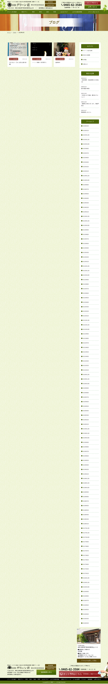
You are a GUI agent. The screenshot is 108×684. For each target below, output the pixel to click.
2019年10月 (86, 438)
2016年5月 (86, 609)
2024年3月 (86, 203)
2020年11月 (86, 379)
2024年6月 (86, 194)
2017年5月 (86, 560)
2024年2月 (86, 207)
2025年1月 (86, 171)
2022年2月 (86, 311)
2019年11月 (86, 433)
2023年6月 (86, 243)
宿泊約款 (50, 2)
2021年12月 (86, 320)
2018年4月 (86, 514)
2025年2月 (86, 166)
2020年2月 (86, 420)
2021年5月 (86, 352)
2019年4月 (86, 465)
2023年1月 (86, 261)
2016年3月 (86, 618)
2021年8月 (86, 338)
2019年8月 (86, 447)
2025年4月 (86, 162)
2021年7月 (86, 343)
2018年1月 (86, 524)
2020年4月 (86, 411)
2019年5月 (86, 460)
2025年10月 (86, 144)
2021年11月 (86, 325)
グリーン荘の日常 (87, 50)
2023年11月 (86, 221)
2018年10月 (86, 487)
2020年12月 (86, 374)
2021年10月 (86, 329)
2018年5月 (86, 510)
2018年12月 (86, 478)
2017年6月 (86, 555)
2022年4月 (86, 302)
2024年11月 (86, 176)
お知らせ (85, 64)
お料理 (84, 59)
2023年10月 (86, 225)
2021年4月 (86, 356)
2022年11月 (86, 270)
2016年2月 (86, 623)
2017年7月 (86, 551)
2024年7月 (86, 189)
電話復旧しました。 (86, 112)
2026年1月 (86, 130)
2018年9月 (86, 492)
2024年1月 (86, 212)
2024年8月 (86, 185)
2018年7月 (86, 501)
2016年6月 (86, 605)
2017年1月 (86, 573)
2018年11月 (86, 483)
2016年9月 (86, 591)
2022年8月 (86, 284)
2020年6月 (86, 401)
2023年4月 (86, 248)
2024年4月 (86, 198)
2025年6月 (86, 157)
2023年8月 (86, 234)
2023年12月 (86, 216)
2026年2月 (86, 126)
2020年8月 (86, 392)
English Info (50, 5)
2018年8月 (86, 496)
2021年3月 (86, 361)
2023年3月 (86, 252)
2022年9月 (86, 279)
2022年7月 (86, 289)
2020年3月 (86, 415)
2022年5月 (86, 297)
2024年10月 (86, 180)
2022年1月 (86, 316)
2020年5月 (86, 406)
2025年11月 (86, 139)
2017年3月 (86, 569)
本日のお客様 (86, 55)
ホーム (8, 32)
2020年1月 (86, 424)
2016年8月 (86, 596)
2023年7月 (86, 239)
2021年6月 (86, 347)
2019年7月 (86, 451)
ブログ (14, 32)
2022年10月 (86, 275)
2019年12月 (86, 429)
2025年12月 (86, 135)
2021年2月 (86, 365)
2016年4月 (86, 614)
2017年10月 (86, 537)
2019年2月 (86, 469)
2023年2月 (86, 257)
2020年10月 (86, 383)
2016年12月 (86, 578)
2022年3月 (86, 307)
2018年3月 (86, 519)
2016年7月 (86, 600)
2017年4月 (86, 564)
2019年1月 (86, 474)
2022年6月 (86, 293)
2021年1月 (86, 370)
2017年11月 (86, 533)
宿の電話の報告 (85, 88)
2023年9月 (86, 230)
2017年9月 (86, 542)
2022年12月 (86, 266)
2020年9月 (86, 388)
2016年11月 (86, 582)
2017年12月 (86, 528)
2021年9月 (86, 334)
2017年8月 (86, 546)
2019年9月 (86, 442)
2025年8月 (86, 148)
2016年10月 (86, 587)
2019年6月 (86, 456)
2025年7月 (86, 153)
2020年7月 (86, 397)
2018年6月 (86, 505)
